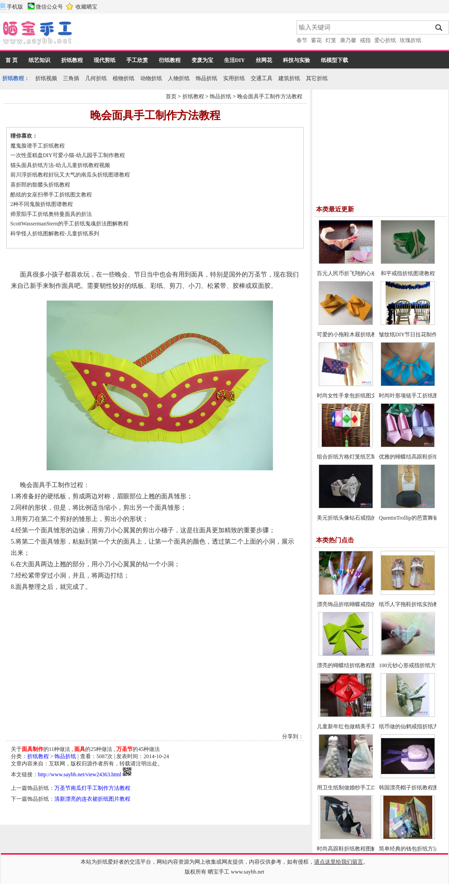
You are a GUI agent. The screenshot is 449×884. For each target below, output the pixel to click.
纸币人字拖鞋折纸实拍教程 (411, 604)
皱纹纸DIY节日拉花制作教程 (413, 334)
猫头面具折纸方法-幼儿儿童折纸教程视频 (60, 165)
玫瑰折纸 (410, 40)
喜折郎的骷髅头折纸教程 (40, 185)
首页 (171, 96)
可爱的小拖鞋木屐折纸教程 (349, 334)
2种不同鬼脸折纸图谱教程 (41, 204)
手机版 (15, 7)
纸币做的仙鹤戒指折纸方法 (411, 726)
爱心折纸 (385, 40)
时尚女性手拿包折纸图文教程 (352, 395)
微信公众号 (49, 7)
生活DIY (234, 60)
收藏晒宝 (86, 7)
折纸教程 (72, 60)
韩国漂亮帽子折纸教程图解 (411, 787)
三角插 (71, 78)
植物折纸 (123, 78)
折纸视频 (46, 78)
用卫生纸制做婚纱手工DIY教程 (354, 787)
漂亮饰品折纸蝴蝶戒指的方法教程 (357, 604)
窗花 (316, 40)
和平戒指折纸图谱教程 (408, 273)
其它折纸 (317, 78)
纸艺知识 (39, 60)
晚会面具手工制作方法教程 (269, 96)
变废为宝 (202, 60)
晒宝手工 (218, 872)
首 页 (11, 60)
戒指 (365, 40)
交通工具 (261, 78)
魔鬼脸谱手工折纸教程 (37, 146)
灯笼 (330, 40)
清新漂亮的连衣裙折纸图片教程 (92, 799)
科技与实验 (296, 60)
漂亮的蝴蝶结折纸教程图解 (349, 665)
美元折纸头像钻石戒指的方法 (352, 518)
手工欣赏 (137, 60)
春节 (301, 40)
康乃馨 (348, 40)
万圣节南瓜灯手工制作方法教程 (92, 788)
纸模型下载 (334, 60)
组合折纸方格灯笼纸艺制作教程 (355, 457)
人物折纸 (179, 78)
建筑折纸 (289, 78)
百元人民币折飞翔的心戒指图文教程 (360, 273)
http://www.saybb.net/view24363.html (79, 774)
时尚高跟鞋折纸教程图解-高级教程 (358, 849)
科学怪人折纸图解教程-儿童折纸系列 (54, 233)
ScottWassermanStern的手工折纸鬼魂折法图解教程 (69, 223)
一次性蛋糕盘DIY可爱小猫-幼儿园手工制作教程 (67, 155)
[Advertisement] (185, 34)
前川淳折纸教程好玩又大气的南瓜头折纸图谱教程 (70, 175)
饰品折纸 (206, 78)
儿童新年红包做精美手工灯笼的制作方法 (366, 726)
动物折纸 (151, 78)
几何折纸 (96, 78)
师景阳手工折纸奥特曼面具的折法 (51, 214)
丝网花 (264, 60)
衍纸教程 (170, 60)
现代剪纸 (104, 60)
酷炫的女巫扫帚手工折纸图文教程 (51, 194)
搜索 (439, 27)
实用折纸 (234, 78)
